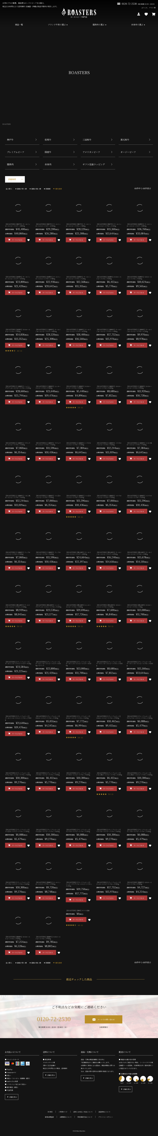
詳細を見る (13, 1097)
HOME (50, 1112)
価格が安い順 (22, 189)
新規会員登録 (49, 1117)
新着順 (48, 189)
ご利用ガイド (63, 1112)
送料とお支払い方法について (83, 1112)
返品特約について (104, 1112)
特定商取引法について (85, 1117)
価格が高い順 (36, 189)
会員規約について (66, 1117)
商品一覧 (19, 24)
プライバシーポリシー (105, 1117)
